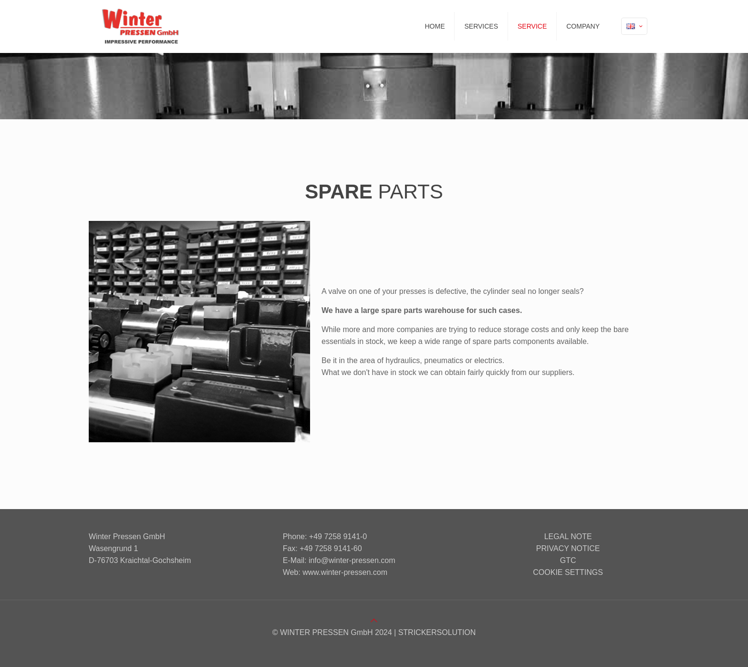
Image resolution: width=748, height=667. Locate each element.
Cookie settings (568, 572)
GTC (568, 560)
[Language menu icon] (634, 26)
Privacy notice (568, 548)
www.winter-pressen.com (344, 572)
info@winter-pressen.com (352, 560)
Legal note (568, 536)
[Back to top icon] (374, 620)
